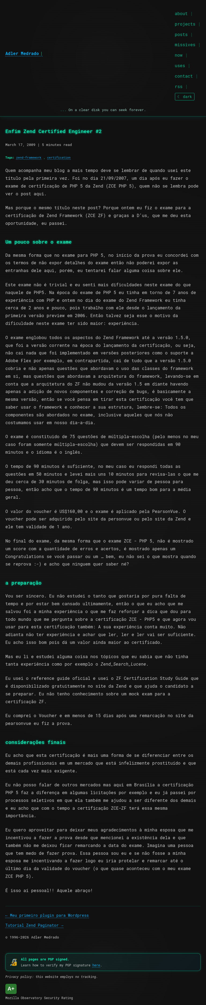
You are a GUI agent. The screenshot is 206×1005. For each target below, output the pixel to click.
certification (59, 157)
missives (185, 43)
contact (184, 75)
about (181, 12)
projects (185, 22)
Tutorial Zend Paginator (32, 925)
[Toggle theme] (184, 96)
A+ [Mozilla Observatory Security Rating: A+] (11, 989)
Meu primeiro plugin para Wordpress (49, 915)
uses (180, 64)
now (179, 54)
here (96, 965)
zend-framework (28, 157)
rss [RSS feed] (179, 85)
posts (181, 33)
